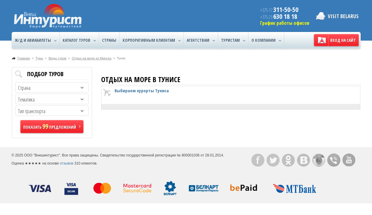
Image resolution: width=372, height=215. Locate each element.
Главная (24, 58)
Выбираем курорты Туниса (142, 90)
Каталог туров (79, 40)
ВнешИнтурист (47, 16)
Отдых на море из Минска (92, 58)
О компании (266, 40)
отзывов (66, 163)
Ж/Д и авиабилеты (35, 40)
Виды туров (57, 58)
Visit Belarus (343, 16)
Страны (109, 40)
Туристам (233, 40)
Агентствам (201, 40)
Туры (39, 58)
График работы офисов (284, 23)
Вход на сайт (343, 40)
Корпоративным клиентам (151, 40)
